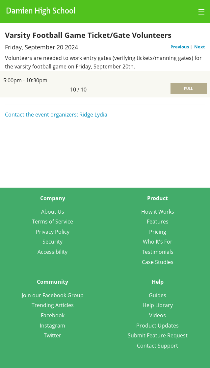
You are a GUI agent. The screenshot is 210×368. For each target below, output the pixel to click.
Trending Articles (53, 305)
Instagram (52, 325)
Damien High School (40, 11)
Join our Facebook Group (53, 295)
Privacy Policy (52, 231)
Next (199, 47)
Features (158, 221)
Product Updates (157, 325)
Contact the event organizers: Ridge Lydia (56, 114)
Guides (157, 295)
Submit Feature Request (158, 335)
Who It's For (157, 241)
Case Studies (157, 262)
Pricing (157, 231)
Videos (157, 315)
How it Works (157, 211)
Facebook (53, 315)
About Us (52, 211)
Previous (180, 47)
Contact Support (157, 345)
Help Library (158, 305)
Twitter (52, 335)
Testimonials (157, 251)
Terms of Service (52, 221)
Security (52, 241)
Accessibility (52, 251)
